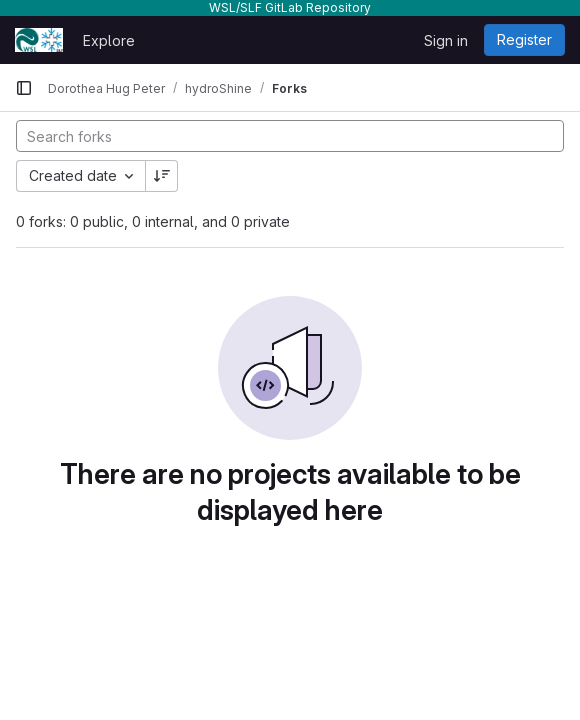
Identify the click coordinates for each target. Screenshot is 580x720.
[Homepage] (39, 40)
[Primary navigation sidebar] (24, 88)
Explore (109, 40)
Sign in (446, 40)
